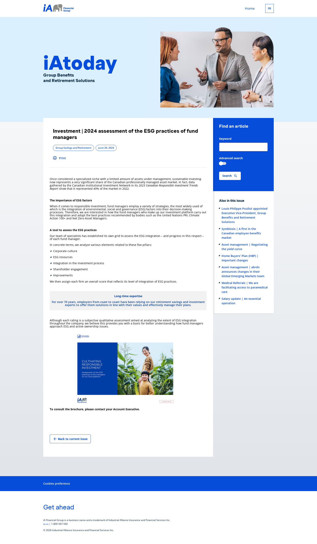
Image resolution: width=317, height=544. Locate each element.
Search (227, 176)
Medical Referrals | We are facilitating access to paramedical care (245, 287)
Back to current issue (70, 439)
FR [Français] (269, 8)
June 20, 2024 (106, 147)
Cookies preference (56, 483)
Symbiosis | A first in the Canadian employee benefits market (241, 233)
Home (250, 8)
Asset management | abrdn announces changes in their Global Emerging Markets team (243, 271)
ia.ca (46, 524)
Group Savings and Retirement (73, 147)
